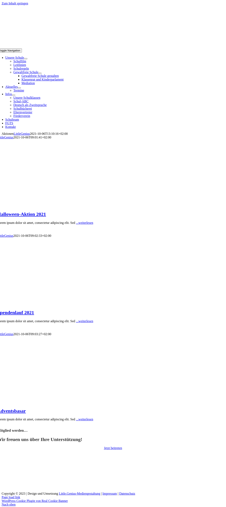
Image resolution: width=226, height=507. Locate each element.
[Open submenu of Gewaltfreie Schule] (40, 73)
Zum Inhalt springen (15, 3)
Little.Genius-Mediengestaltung (79, 493)
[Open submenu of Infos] (13, 95)
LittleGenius (22, 133)
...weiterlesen (84, 222)
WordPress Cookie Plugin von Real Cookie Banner (35, 501)
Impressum (110, 493)
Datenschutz (127, 493)
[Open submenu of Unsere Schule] (25, 58)
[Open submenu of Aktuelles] (19, 87)
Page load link (11, 497)
